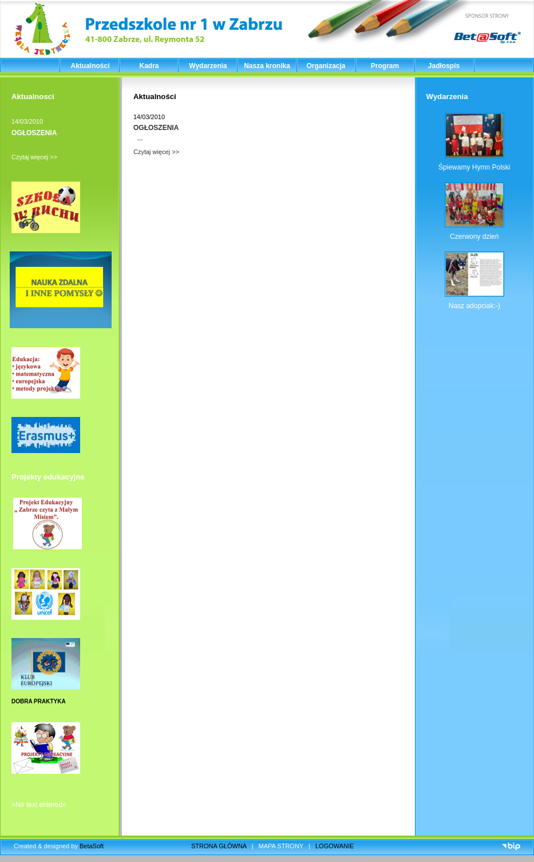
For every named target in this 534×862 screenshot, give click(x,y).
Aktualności (89, 66)
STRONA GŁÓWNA (219, 846)
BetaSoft (92, 846)
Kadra (149, 66)
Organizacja (325, 66)
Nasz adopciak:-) (474, 306)
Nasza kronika (267, 66)
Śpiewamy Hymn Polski (474, 167)
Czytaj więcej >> (34, 156)
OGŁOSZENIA (34, 133)
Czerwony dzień (474, 237)
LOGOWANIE (334, 846)
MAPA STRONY (281, 846)
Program (385, 66)
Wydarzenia (208, 66)
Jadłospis (444, 66)
